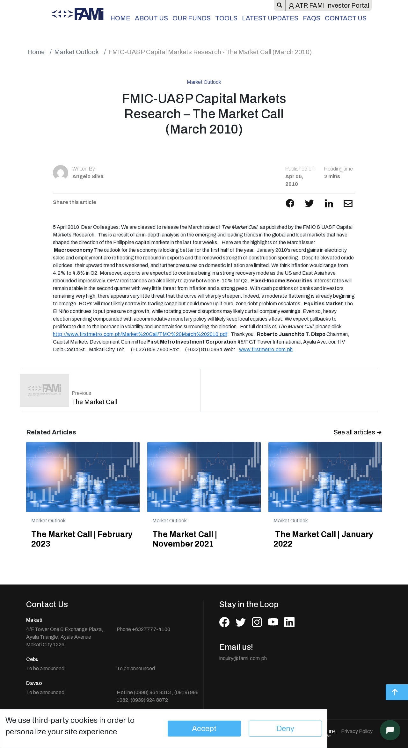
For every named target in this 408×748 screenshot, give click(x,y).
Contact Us (346, 18)
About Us (151, 18)
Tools (226, 18)
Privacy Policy (357, 731)
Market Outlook (76, 51)
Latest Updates (270, 18)
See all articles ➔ (358, 432)
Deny (285, 728)
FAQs (311, 18)
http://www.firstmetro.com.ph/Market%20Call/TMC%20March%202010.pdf (140, 334)
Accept (204, 728)
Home (120, 18)
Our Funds (191, 18)
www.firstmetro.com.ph (266, 349)
